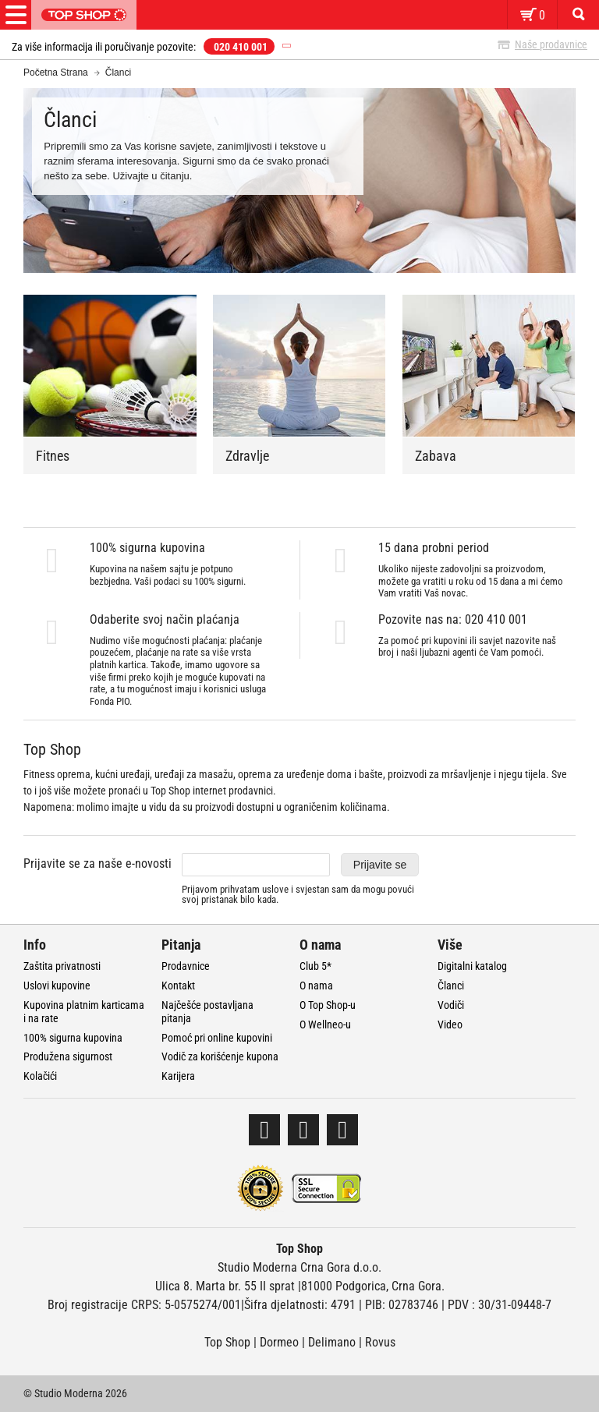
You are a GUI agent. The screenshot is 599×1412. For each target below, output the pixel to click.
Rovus (380, 1342)
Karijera (178, 1076)
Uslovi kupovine (56, 985)
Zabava (435, 456)
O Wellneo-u (325, 1024)
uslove (275, 889)
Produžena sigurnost (67, 1056)
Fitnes (52, 456)
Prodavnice (185, 966)
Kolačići (40, 1076)
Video (450, 1024)
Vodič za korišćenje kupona (219, 1056)
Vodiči (451, 1005)
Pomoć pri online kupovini (216, 1038)
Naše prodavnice (551, 44)
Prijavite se (379, 864)
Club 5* (315, 966)
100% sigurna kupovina (72, 1038)
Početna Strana (55, 72)
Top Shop (227, 1342)
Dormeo (279, 1342)
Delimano (332, 1342)
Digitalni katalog (472, 966)
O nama (316, 985)
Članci (451, 985)
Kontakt (178, 985)
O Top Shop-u (328, 1005)
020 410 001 (241, 46)
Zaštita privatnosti (62, 966)
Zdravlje (247, 456)
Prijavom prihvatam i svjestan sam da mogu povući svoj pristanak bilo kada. (298, 894)
